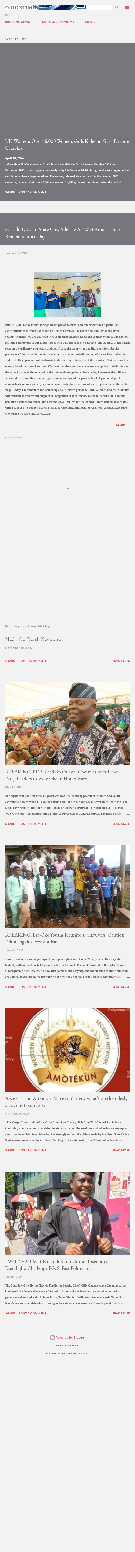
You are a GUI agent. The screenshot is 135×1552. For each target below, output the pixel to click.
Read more (121, 660)
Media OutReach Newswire (33, 639)
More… (90, 21)
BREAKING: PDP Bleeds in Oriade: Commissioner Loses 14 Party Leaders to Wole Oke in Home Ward (65, 775)
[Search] (117, 7)
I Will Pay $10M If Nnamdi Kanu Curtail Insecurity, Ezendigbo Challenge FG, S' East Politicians (57, 1264)
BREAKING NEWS (17, 21)
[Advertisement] (67, 581)
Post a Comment (33, 192)
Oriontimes (22, 7)
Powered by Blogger (67, 1337)
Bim (77, 1345)
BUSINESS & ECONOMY (57, 21)
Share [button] (10, 192)
